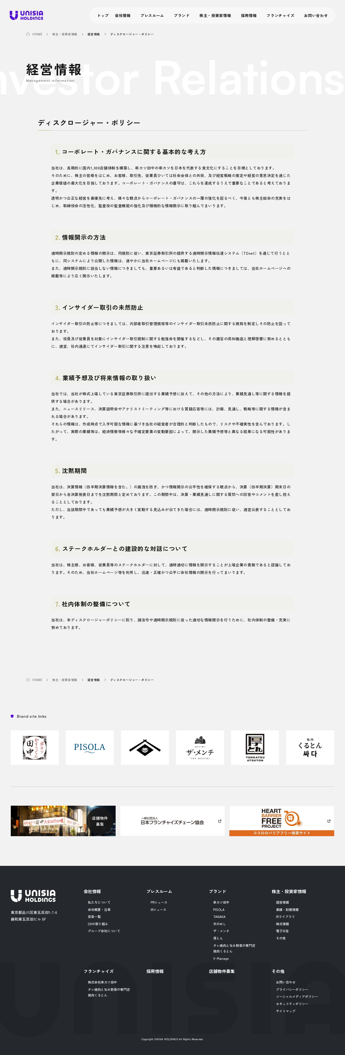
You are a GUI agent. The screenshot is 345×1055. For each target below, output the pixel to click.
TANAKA (219, 916)
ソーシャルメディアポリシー (297, 996)
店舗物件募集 (222, 971)
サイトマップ (285, 1011)
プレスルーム (152, 15)
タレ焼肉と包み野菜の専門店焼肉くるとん (234, 948)
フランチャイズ (280, 15)
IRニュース (158, 909)
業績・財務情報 (287, 909)
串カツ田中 (221, 902)
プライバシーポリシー (292, 989)
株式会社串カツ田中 (102, 982)
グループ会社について (104, 930)
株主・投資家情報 (215, 15)
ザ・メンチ (221, 930)
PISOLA (219, 909)
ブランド (182, 15)
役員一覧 (94, 916)
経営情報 (282, 902)
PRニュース (159, 902)
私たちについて (99, 902)
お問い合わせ (316, 15)
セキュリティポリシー (292, 1003)
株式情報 (282, 923)
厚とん (218, 938)
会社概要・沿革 (99, 909)
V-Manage (221, 958)
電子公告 (282, 930)
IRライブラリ (285, 916)
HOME (37, 34)
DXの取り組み (98, 923)
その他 (281, 938)
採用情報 (249, 15)
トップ (103, 15)
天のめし (219, 923)
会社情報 (123, 15)
